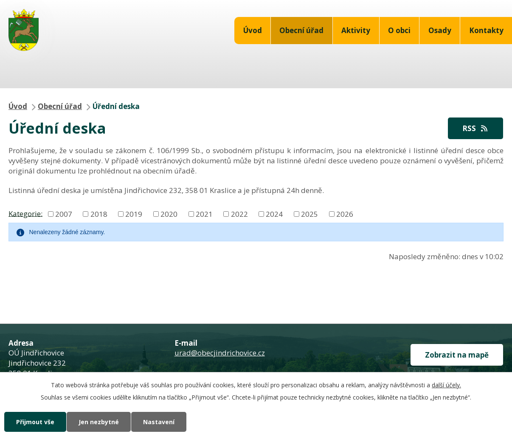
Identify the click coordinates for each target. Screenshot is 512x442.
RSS (475, 128)
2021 (204, 214)
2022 (239, 214)
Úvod (252, 30)
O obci (399, 30)
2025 (309, 214)
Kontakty (486, 30)
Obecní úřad (301, 30)
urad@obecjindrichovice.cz (219, 353)
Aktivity (355, 30)
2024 (274, 214)
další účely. (446, 385)
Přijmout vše (35, 422)
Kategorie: (25, 213)
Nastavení (158, 422)
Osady (439, 30)
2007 (63, 214)
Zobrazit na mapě (457, 355)
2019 (133, 214)
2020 (168, 214)
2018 (98, 214)
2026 (344, 214)
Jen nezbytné (99, 422)
